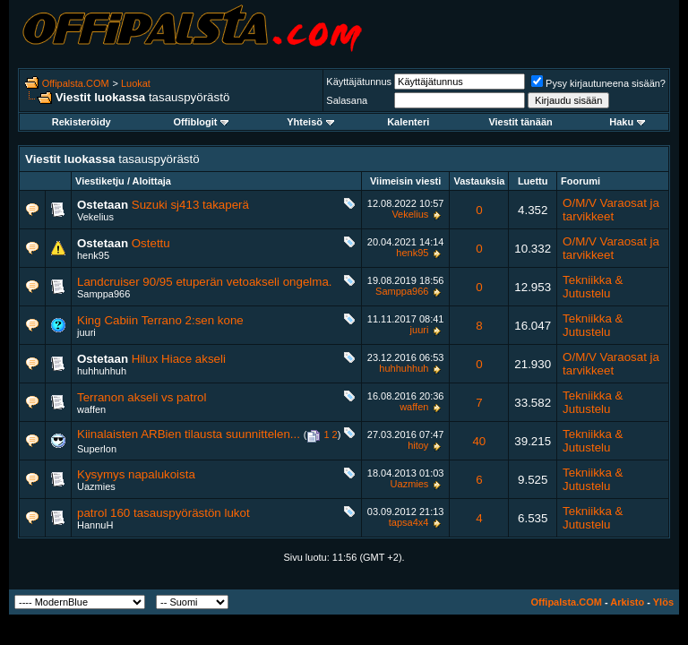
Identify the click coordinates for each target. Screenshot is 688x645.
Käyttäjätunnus (358, 81)
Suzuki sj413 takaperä (190, 204)
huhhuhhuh (101, 371)
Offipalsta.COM (75, 83)
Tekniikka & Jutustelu (593, 286)
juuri (86, 332)
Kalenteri (408, 121)
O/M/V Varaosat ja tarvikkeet (611, 209)
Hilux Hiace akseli (179, 359)
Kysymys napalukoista (136, 474)
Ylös (663, 602)
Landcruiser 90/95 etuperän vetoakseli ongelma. (204, 281)
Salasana (346, 100)
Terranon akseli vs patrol (141, 397)
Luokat (135, 83)
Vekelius (95, 216)
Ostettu (151, 243)
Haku (627, 121)
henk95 (93, 255)
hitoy (418, 445)
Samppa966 (103, 293)
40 (479, 441)
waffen (91, 409)
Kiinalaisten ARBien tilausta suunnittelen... (188, 434)
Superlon (96, 448)
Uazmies (96, 486)
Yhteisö (310, 121)
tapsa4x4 (409, 522)
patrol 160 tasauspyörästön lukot (163, 513)
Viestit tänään (520, 121)
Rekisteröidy (81, 121)
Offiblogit (201, 121)
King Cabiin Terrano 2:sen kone (160, 320)
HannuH (95, 525)
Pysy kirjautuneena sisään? (598, 83)
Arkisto (627, 602)
